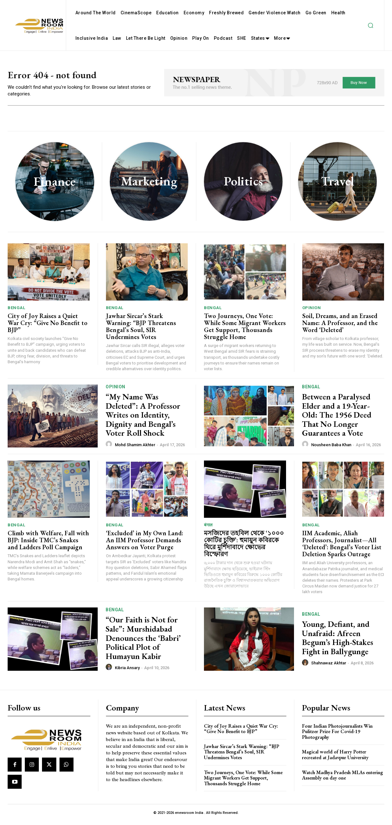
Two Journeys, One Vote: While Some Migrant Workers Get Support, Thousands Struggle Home (245, 329)
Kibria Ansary (127, 671)
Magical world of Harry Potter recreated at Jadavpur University (335, 758)
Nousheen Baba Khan (331, 448)
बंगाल (208, 528)
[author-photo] (110, 447)
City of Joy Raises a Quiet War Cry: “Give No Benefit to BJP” (48, 326)
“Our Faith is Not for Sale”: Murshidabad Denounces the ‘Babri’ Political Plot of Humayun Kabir (143, 641)
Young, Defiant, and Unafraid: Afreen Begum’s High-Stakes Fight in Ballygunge (337, 641)
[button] (370, 25)
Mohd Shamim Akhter (135, 448)
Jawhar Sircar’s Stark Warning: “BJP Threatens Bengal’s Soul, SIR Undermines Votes (141, 329)
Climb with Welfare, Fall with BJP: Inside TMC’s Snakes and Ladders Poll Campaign (48, 543)
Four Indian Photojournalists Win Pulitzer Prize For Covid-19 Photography (337, 735)
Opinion (311, 311)
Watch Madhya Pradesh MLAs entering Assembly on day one (342, 779)
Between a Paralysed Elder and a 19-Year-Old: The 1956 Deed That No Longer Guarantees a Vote (336, 418)
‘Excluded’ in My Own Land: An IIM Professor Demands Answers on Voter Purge (144, 543)
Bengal (16, 311)
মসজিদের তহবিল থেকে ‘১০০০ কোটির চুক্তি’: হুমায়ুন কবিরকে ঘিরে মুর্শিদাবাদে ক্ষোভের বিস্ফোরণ (244, 547)
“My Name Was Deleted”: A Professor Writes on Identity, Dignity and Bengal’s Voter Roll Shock (143, 418)
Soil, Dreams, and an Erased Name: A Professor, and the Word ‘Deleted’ (340, 326)
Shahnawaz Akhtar (328, 666)
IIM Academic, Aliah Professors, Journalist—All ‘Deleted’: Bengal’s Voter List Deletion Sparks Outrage (342, 547)
